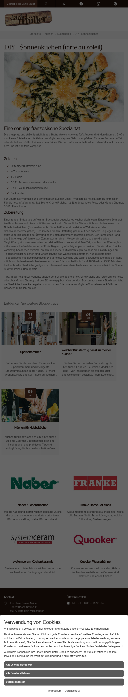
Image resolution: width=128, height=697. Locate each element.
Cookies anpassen (15, 682)
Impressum (55, 690)
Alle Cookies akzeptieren (19, 664)
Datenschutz (72, 690)
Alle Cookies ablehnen (18, 673)
